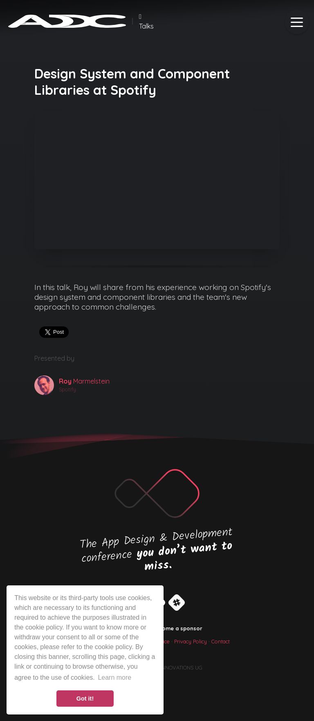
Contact (220, 641)
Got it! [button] (85, 698)
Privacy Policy (190, 641)
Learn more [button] (114, 677)
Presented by (54, 358)
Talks (146, 21)
